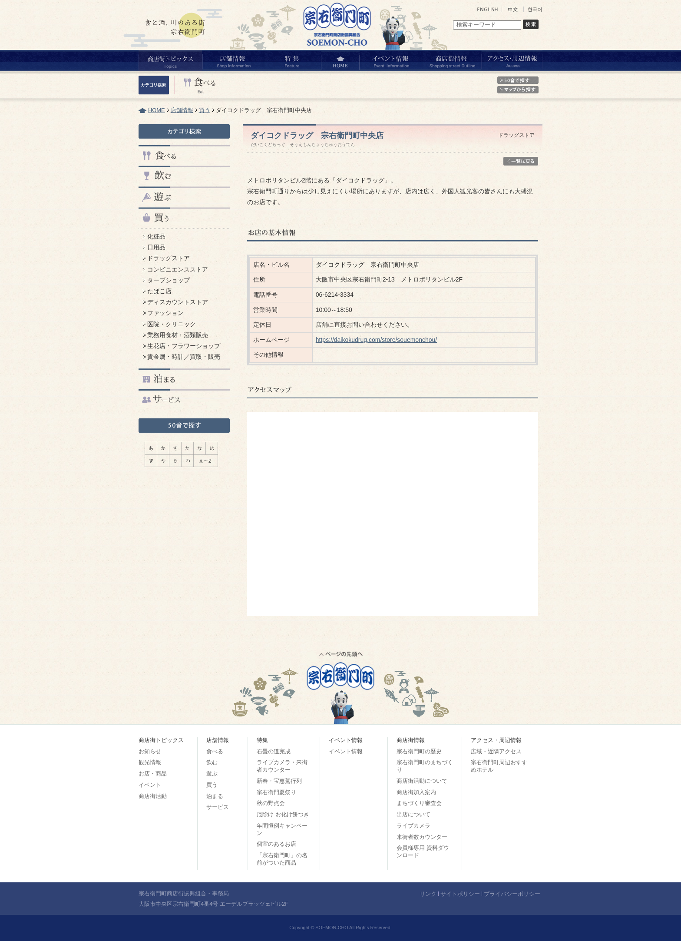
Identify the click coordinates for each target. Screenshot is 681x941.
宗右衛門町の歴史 (419, 751)
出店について (413, 814)
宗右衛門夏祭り (276, 792)
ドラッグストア (168, 258)
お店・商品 (153, 773)
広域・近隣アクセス (496, 751)
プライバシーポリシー (512, 894)
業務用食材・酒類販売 (177, 334)
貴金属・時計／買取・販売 (183, 356)
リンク (428, 894)
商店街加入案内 (416, 792)
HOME (156, 110)
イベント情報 (346, 751)
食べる (214, 751)
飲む (212, 762)
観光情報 (150, 762)
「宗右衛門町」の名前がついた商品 (282, 859)
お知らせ (150, 751)
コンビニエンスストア (177, 269)
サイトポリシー (460, 894)
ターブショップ (168, 280)
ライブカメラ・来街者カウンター (282, 766)
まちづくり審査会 (419, 803)
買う (204, 110)
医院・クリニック (171, 324)
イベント (150, 785)
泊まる (214, 796)
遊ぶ (212, 773)
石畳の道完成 (274, 751)
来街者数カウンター (422, 837)
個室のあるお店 (276, 844)
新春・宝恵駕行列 (279, 781)
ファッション (165, 312)
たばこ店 (159, 291)
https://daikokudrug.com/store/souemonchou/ (376, 339)
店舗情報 (182, 110)
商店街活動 (153, 796)
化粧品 (156, 236)
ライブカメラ (413, 825)
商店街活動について (422, 781)
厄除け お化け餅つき (283, 814)
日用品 (156, 247)
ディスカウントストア (177, 301)
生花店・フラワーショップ (183, 345)
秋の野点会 (271, 803)
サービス (217, 807)
